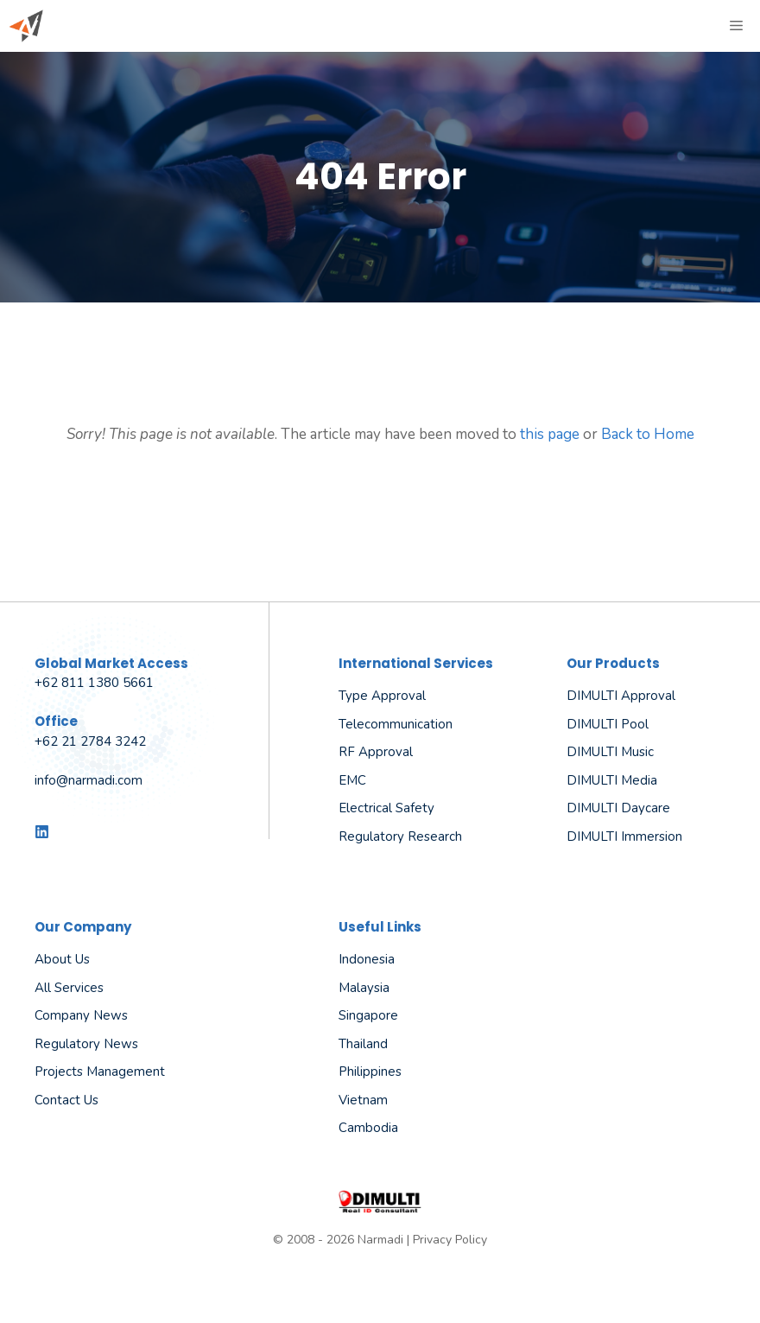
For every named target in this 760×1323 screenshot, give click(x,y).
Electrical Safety (386, 808)
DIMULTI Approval (621, 695)
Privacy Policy (450, 1239)
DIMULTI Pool (608, 724)
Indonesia (367, 959)
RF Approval (376, 751)
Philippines (370, 1071)
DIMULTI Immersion (624, 836)
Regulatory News (86, 1044)
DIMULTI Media (612, 780)
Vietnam (363, 1100)
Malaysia (364, 987)
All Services (69, 987)
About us (62, 959)
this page (550, 434)
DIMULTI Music (610, 751)
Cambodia (368, 1127)
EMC (352, 780)
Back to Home (647, 434)
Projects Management (100, 1071)
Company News (81, 1015)
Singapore (368, 1015)
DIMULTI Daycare (618, 808)
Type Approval (382, 695)
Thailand (363, 1044)
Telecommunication (396, 724)
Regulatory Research (400, 836)
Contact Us (66, 1100)
